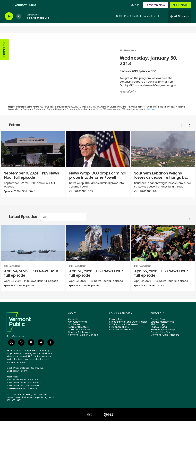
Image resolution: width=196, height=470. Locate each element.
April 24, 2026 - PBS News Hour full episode (31, 295)
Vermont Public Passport (165, 380)
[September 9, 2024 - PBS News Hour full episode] (33, 149)
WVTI (9, 425)
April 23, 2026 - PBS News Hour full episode (98, 295)
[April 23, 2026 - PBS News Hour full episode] (100, 265)
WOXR (23, 428)
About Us (73, 364)
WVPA (38, 428)
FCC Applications (119, 372)
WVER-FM (11, 433)
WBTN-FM (32, 433)
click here (150, 109)
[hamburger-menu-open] (8, 5)
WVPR (9, 428)
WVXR (16, 430)
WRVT (16, 428)
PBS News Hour (128, 50)
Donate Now (158, 364)
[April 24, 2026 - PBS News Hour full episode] (33, 265)
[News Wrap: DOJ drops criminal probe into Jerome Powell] (98, 149)
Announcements (77, 367)
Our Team (74, 370)
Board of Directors (78, 372)
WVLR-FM (21, 433)
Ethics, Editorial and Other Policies (128, 367)
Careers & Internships (80, 377)
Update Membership (162, 367)
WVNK (30, 425)
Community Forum (79, 375)
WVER (37, 430)
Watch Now (155, 5)
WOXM (16, 425)
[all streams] (179, 16)
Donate (182, 5)
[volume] (19, 16)
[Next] (189, 125)
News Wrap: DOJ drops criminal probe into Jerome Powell (97, 175)
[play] (9, 16)
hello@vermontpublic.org (34, 442)
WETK (23, 430)
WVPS (9, 430)
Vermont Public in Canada (83, 380)
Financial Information (121, 375)
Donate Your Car (160, 377)
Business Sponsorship (163, 375)
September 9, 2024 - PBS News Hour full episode (31, 175)
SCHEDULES (4, 50)
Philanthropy (158, 370)
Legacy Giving (159, 372)
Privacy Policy (117, 364)
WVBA (23, 425)
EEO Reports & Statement (124, 370)
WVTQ (37, 425)
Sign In (135, 4)
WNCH (31, 428)
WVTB (30, 430)
